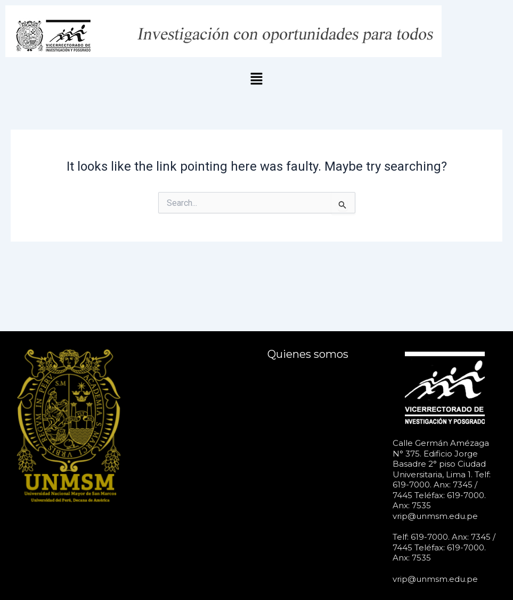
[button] (256, 79)
